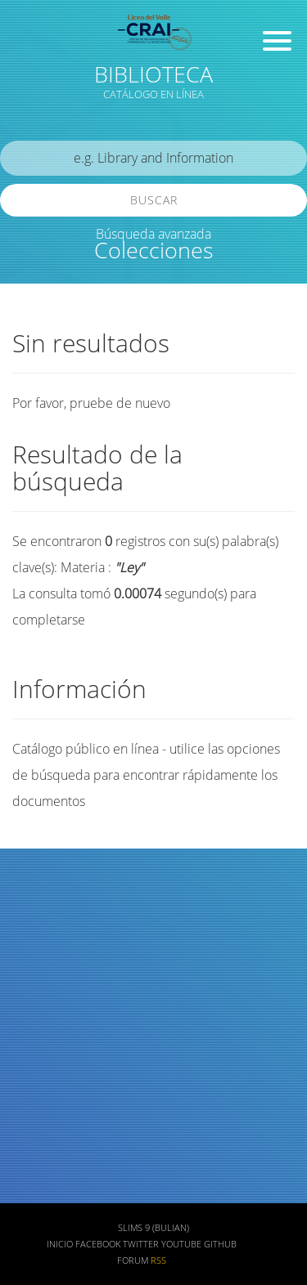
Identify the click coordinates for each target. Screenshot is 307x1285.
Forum (132, 1260)
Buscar (154, 200)
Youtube (181, 1244)
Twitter (141, 1244)
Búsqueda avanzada (153, 234)
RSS (158, 1260)
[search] (153, 158)
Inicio (60, 1244)
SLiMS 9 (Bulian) (153, 1228)
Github (220, 1244)
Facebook (97, 1244)
